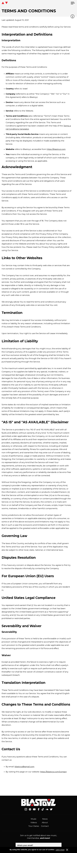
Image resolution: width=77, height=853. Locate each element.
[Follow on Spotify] (30, 809)
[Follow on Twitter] (51, 809)
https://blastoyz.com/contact (53, 772)
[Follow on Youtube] (34, 809)
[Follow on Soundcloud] (47, 809)
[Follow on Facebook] (38, 809)
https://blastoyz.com (56, 149)
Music (33, 819)
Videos (33, 822)
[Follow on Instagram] (26, 809)
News (45, 819)
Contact (45, 826)
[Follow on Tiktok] (42, 809)
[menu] (72, 3)
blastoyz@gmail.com (24, 766)
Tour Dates (33, 826)
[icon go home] (5, 3)
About (45, 822)
